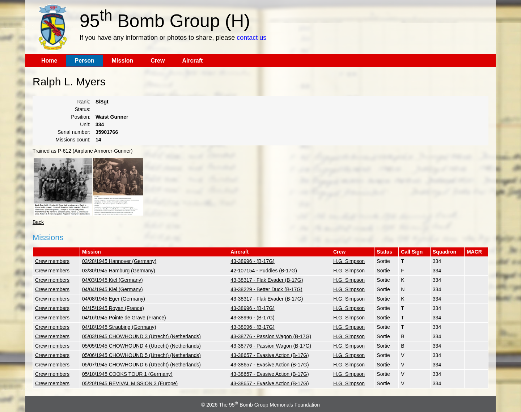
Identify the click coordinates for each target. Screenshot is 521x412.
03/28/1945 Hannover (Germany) (119, 261)
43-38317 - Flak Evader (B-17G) (266, 280)
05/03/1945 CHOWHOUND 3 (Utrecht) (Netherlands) (141, 336)
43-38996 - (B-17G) (252, 261)
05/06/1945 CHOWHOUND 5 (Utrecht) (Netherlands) (141, 355)
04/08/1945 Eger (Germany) (113, 299)
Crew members (52, 261)
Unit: (85, 124)
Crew (158, 61)
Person (84, 61)
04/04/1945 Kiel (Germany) (112, 289)
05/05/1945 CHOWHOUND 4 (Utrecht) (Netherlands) (141, 346)
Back (38, 222)
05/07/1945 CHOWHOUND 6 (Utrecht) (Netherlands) (141, 365)
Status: (82, 109)
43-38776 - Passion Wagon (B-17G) (270, 336)
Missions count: (73, 140)
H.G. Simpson (349, 261)
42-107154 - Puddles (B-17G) (263, 270)
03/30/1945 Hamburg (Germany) (118, 270)
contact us (251, 37)
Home (49, 61)
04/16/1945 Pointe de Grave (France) (124, 317)
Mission (123, 61)
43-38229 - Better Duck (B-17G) (266, 289)
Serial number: (74, 132)
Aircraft (192, 61)
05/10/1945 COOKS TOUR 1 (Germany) (127, 374)
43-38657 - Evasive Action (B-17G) (269, 355)
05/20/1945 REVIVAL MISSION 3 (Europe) (130, 383)
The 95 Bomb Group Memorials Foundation (269, 405)
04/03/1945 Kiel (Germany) (112, 280)
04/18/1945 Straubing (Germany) (119, 327)
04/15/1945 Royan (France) (113, 308)
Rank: (83, 102)
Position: (80, 117)
